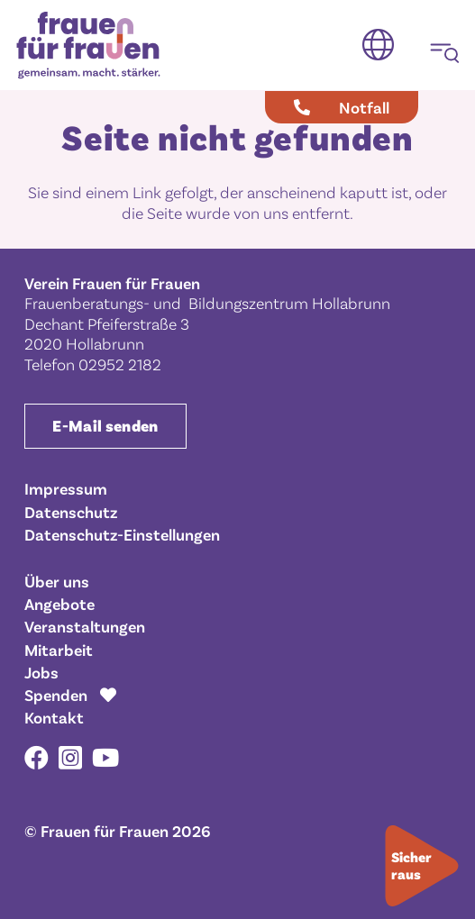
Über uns (56, 581)
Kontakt (54, 717)
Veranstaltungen (84, 626)
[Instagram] (70, 758)
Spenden (55, 695)
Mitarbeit (58, 650)
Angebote (59, 604)
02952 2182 (119, 364)
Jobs (41, 672)
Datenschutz (70, 512)
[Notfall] (341, 107)
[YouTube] (105, 757)
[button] (378, 45)
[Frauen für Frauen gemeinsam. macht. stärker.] (88, 45)
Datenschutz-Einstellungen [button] (122, 534)
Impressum (65, 488)
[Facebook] (36, 757)
